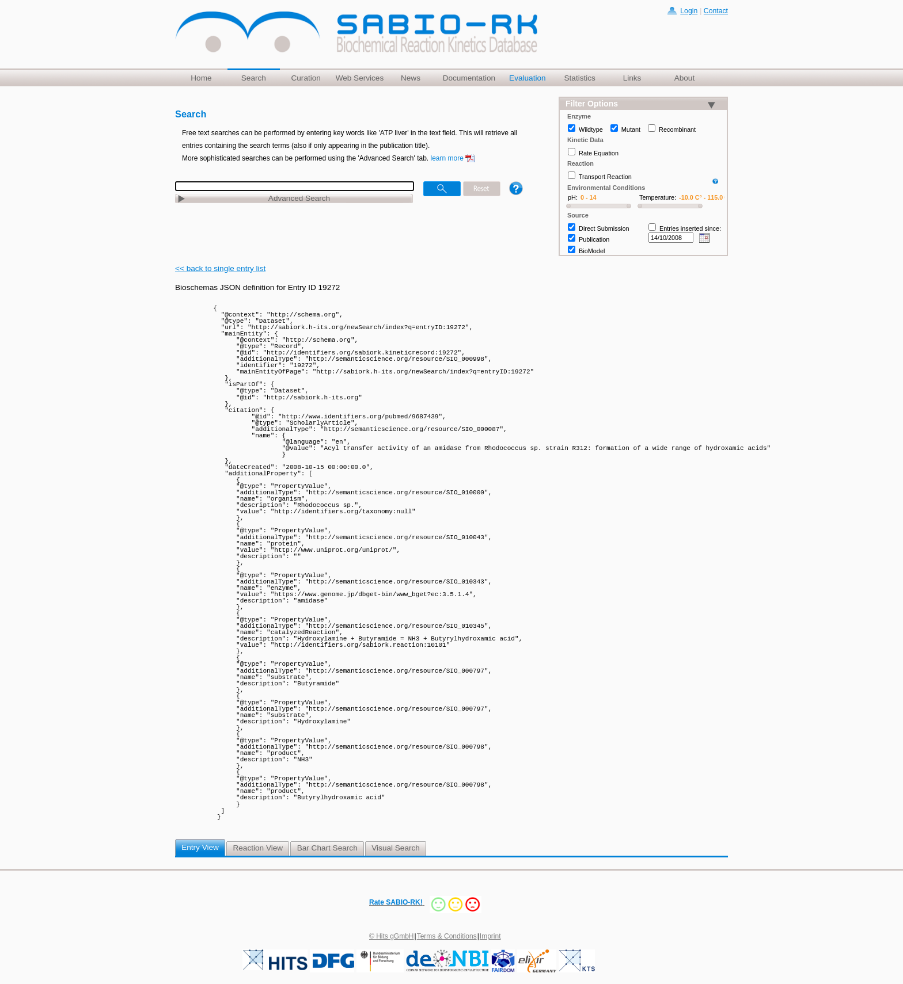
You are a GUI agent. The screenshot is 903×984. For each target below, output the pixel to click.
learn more (447, 158)
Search (253, 78)
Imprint (490, 936)
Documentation (469, 78)
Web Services (360, 78)
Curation (305, 78)
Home (201, 78)
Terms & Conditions (447, 936)
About (684, 78)
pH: (573, 197)
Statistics (579, 78)
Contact (716, 11)
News (410, 78)
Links (632, 78)
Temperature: (657, 197)
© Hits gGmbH (391, 936)
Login (688, 11)
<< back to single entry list (220, 268)
